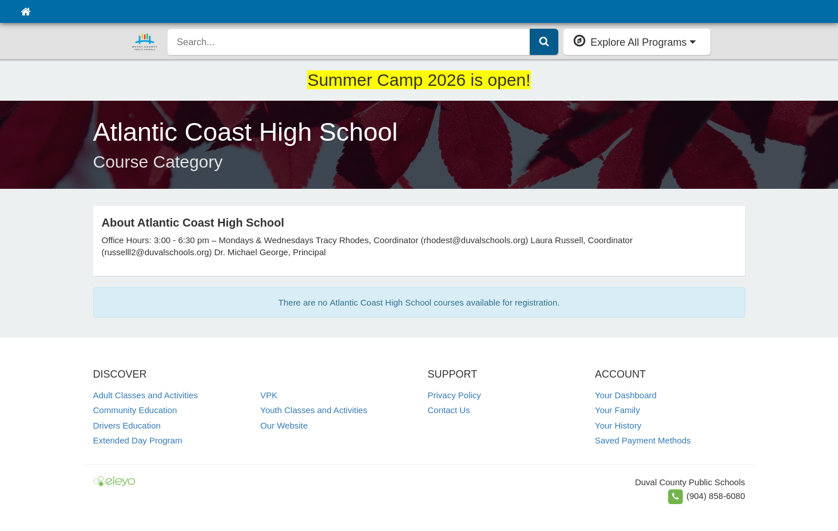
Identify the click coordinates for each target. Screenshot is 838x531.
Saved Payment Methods (643, 440)
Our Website (284, 425)
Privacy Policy (454, 395)
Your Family (617, 410)
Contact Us (449, 410)
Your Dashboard (626, 395)
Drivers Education (127, 425)
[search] (349, 42)
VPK (268, 395)
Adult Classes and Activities (145, 395)
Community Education (135, 410)
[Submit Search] (544, 42)
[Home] (25, 11)
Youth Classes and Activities (313, 410)
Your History (618, 425)
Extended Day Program (137, 440)
